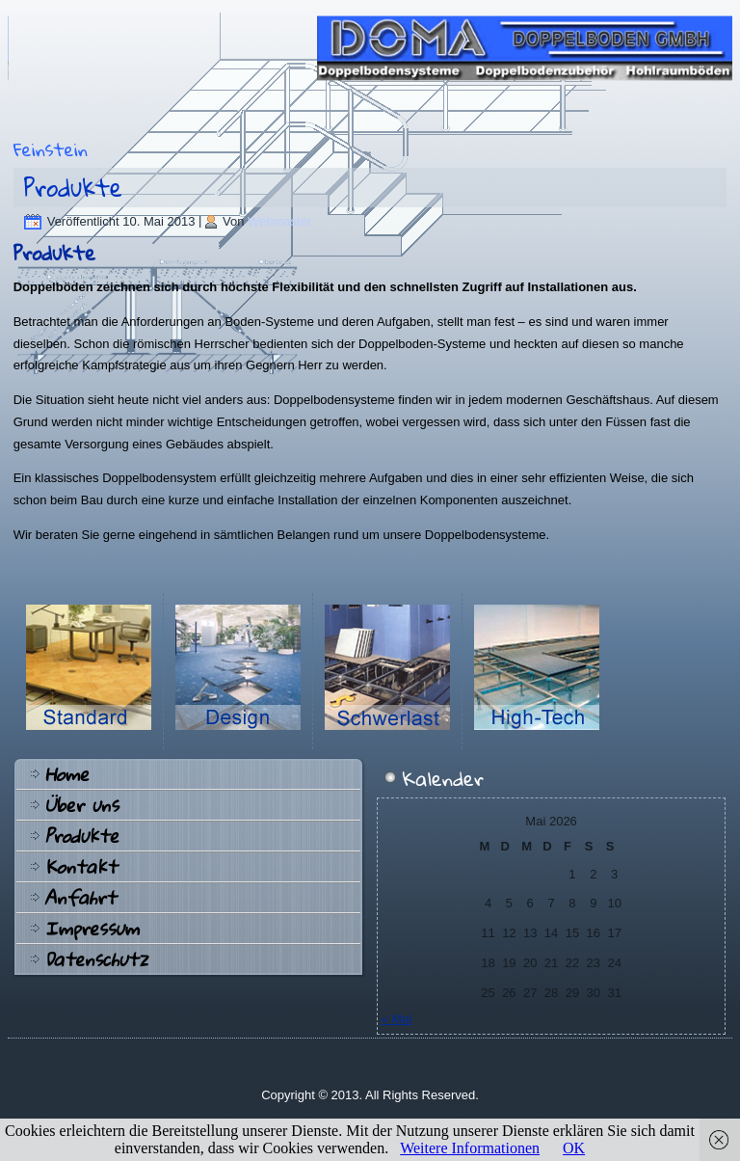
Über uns (81, 805)
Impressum (91, 928)
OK (574, 1148)
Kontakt (80, 866)
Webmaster (279, 221)
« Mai (396, 1019)
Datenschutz (95, 959)
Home (66, 774)
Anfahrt (80, 897)
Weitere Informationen (470, 1148)
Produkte (73, 187)
